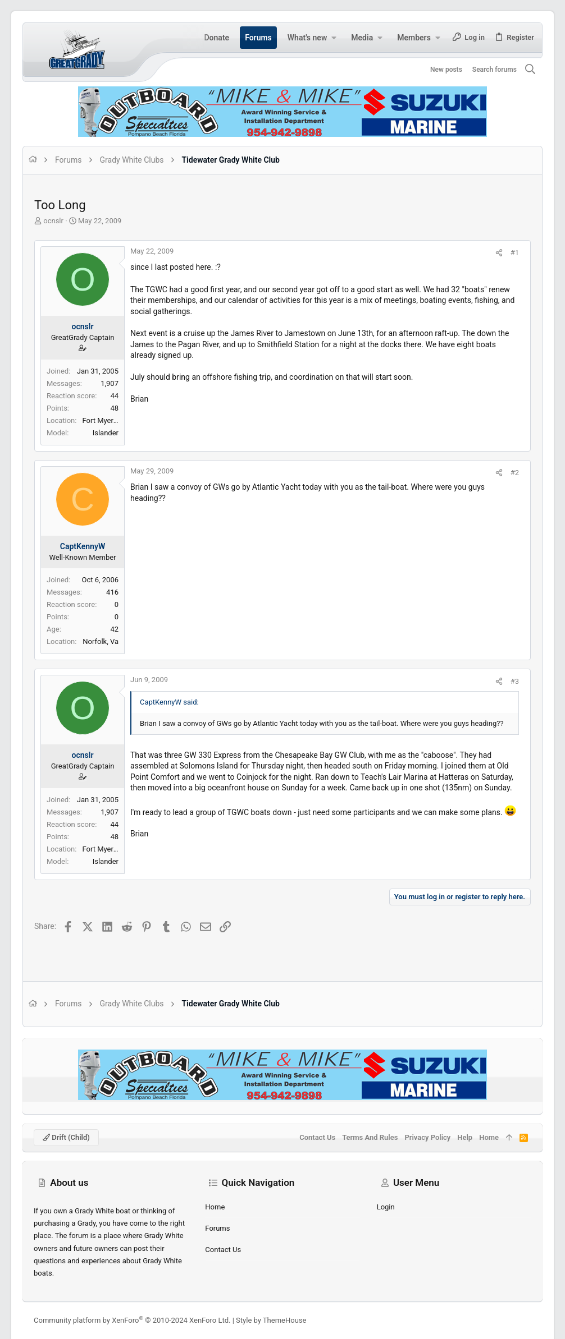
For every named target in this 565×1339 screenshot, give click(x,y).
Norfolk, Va (101, 641)
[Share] (499, 252)
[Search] (530, 70)
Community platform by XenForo (132, 1320)
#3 (515, 681)
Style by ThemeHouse (271, 1320)
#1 (515, 253)
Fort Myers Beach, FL (116, 420)
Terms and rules (370, 1137)
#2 (515, 472)
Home (215, 1207)
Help (464, 1137)
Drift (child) (66, 1137)
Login (386, 1207)
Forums (217, 1228)
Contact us (223, 1249)
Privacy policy (427, 1137)
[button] (333, 37)
